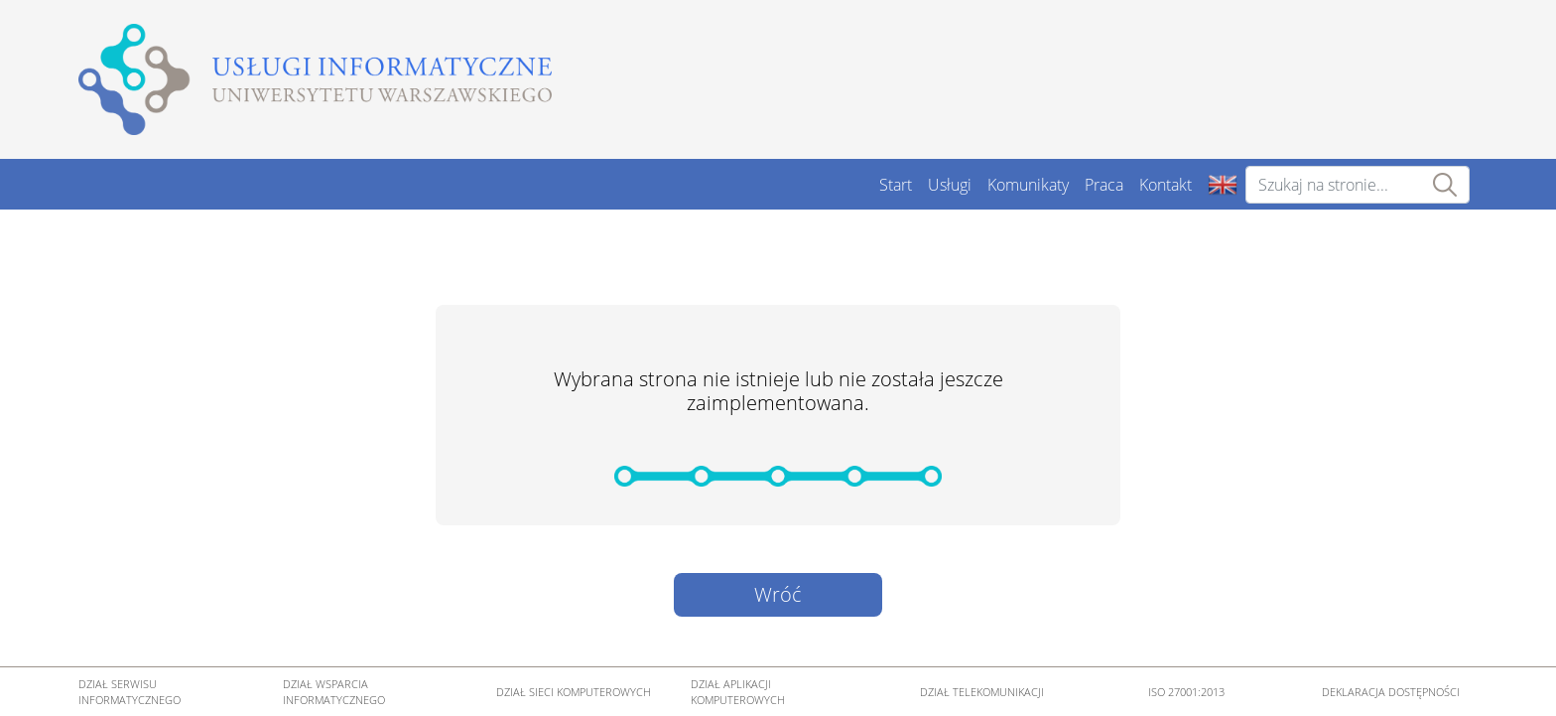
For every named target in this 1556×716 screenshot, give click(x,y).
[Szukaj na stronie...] (1357, 185)
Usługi (950, 185)
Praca (1104, 185)
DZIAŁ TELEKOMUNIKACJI (982, 692)
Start (895, 185)
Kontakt (1165, 185)
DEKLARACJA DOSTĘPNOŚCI (1391, 692)
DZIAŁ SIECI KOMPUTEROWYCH (573, 692)
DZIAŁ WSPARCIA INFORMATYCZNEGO (334, 692)
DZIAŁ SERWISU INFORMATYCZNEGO (129, 692)
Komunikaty (1028, 185)
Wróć (778, 594)
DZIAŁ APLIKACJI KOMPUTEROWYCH (738, 692)
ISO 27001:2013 (1186, 692)
